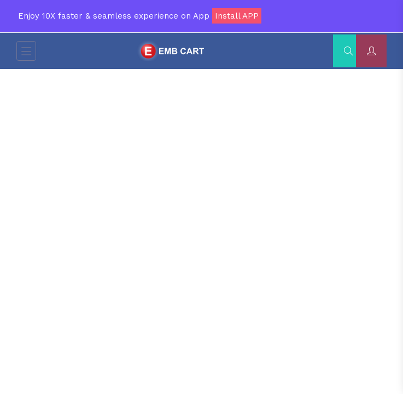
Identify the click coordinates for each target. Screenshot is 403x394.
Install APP (237, 16)
